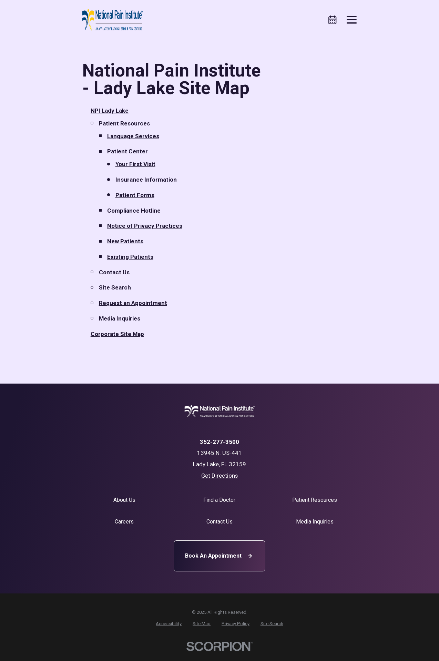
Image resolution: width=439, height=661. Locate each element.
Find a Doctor (219, 500)
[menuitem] (169, 623)
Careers (124, 521)
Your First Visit (135, 164)
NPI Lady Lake (110, 110)
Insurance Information (146, 179)
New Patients (125, 241)
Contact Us (114, 272)
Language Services (133, 136)
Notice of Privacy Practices (144, 225)
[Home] (112, 20)
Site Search (115, 287)
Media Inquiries (119, 318)
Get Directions (219, 475)
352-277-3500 (219, 442)
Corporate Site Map (117, 333)
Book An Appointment (219, 556)
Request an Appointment (133, 302)
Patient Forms (134, 195)
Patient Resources (124, 123)
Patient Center (127, 151)
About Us (124, 500)
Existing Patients (130, 256)
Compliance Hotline (134, 210)
